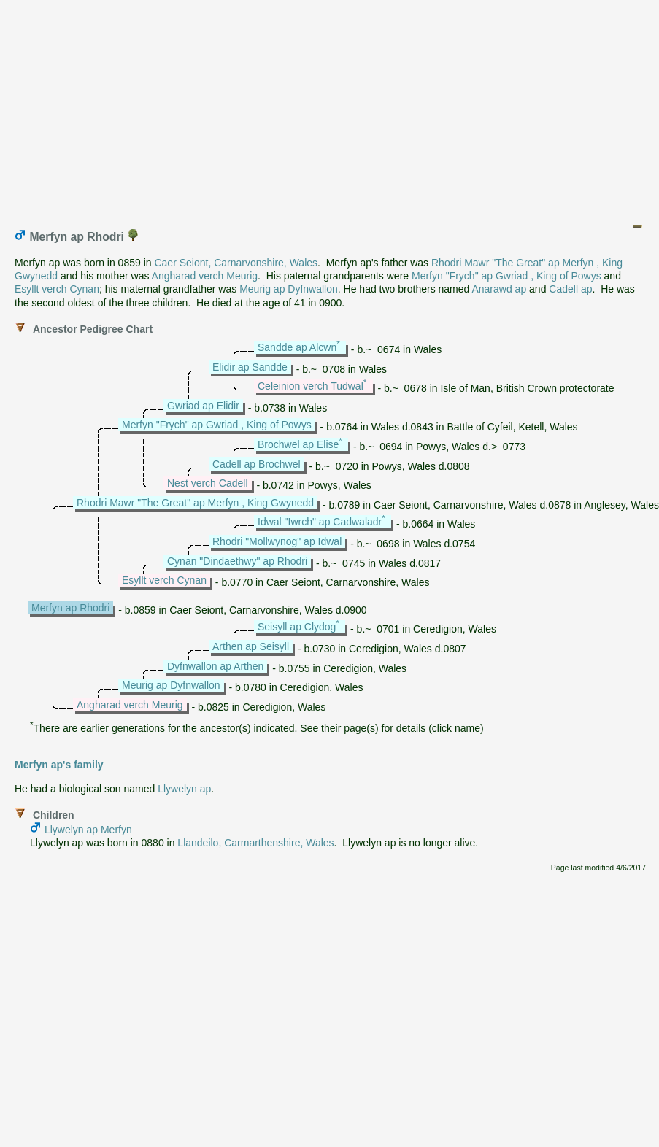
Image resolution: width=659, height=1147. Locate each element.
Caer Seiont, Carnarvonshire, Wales (235, 263)
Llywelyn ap (184, 789)
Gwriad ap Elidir (203, 406)
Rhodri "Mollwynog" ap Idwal (277, 541)
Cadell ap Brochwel (256, 464)
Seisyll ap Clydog (297, 627)
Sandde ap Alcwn (297, 347)
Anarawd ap (498, 289)
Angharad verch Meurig (205, 276)
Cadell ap (570, 289)
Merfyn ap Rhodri (70, 608)
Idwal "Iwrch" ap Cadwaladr (320, 522)
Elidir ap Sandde (250, 367)
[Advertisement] (330, 108)
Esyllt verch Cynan (57, 289)
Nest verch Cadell (207, 483)
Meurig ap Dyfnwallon (288, 289)
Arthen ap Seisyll (250, 646)
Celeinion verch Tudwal (310, 386)
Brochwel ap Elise (298, 444)
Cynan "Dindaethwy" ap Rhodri (237, 561)
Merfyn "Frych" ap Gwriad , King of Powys (506, 276)
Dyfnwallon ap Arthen (215, 666)
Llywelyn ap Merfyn (88, 829)
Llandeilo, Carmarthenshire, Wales (255, 843)
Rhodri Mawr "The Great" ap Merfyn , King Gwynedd (195, 503)
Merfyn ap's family (59, 765)
